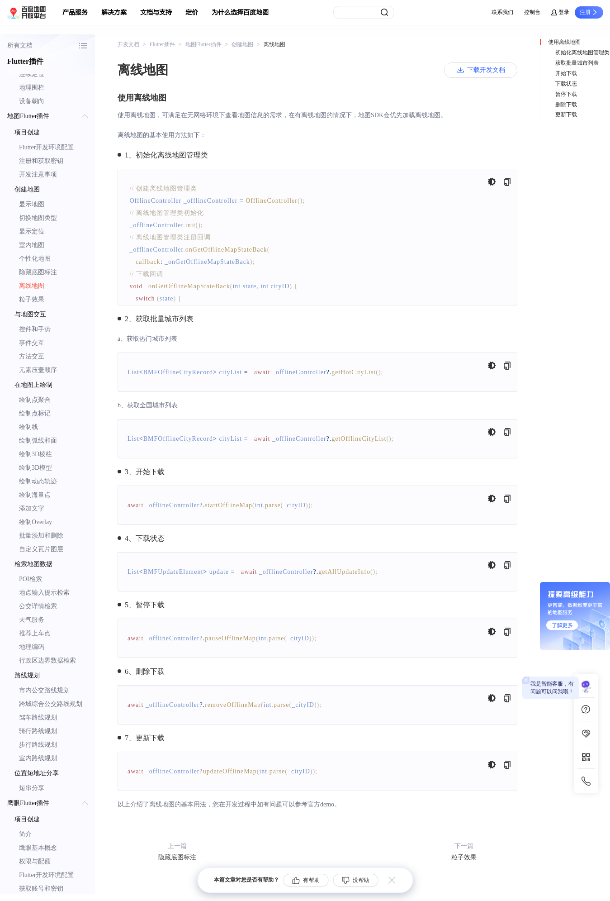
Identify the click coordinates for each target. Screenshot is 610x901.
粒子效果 (31, 299)
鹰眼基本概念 (38, 847)
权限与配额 (35, 861)
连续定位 (31, 74)
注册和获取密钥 (41, 160)
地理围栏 (31, 87)
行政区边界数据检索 (47, 660)
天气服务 (31, 619)
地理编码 (31, 647)
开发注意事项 (38, 174)
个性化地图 (35, 258)
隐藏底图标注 (38, 272)
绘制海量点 (35, 494)
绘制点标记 (35, 413)
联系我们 (502, 12)
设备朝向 (31, 101)
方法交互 (31, 356)
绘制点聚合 (35, 399)
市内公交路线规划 (44, 690)
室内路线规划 (38, 758)
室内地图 (31, 245)
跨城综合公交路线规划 (50, 704)
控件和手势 (35, 329)
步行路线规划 (38, 744)
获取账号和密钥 (41, 888)
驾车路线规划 (38, 717)
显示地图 (31, 204)
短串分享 (31, 788)
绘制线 (28, 427)
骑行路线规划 (38, 731)
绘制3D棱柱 (35, 454)
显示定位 (31, 231)
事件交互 (31, 342)
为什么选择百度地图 (240, 12)
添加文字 (31, 508)
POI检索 (30, 579)
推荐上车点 (35, 633)
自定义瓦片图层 (41, 549)
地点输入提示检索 (44, 592)
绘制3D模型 (35, 467)
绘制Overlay (35, 522)
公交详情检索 (38, 606)
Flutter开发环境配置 (46, 147)
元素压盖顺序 (38, 370)
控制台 (532, 12)
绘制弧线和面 (38, 440)
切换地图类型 (38, 218)
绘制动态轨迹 (38, 481)
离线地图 (31, 285)
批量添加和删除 (41, 535)
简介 (25, 834)
